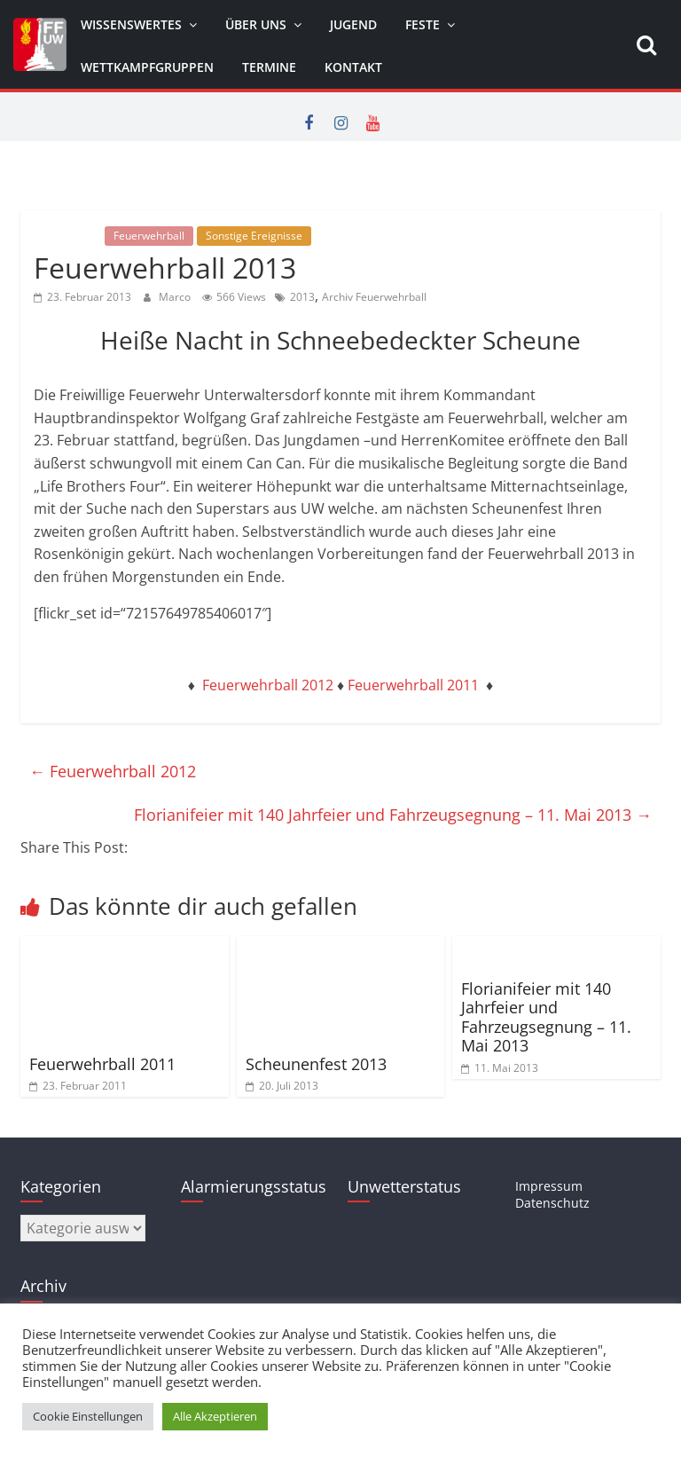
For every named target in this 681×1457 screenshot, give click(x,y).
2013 (302, 296)
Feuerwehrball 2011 (413, 685)
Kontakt (353, 67)
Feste (422, 24)
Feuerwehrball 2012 (267, 685)
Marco (176, 296)
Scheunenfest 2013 (316, 1064)
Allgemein (67, 235)
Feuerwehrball (149, 235)
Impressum (549, 1185)
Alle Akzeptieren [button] (215, 1416)
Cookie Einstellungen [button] (88, 1416)
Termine (269, 67)
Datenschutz (552, 1202)
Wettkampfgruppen (147, 67)
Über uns (255, 24)
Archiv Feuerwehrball (374, 296)
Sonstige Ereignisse (254, 235)
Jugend (353, 24)
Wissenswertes (131, 24)
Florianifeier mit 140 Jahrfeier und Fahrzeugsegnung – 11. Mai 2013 (393, 814)
